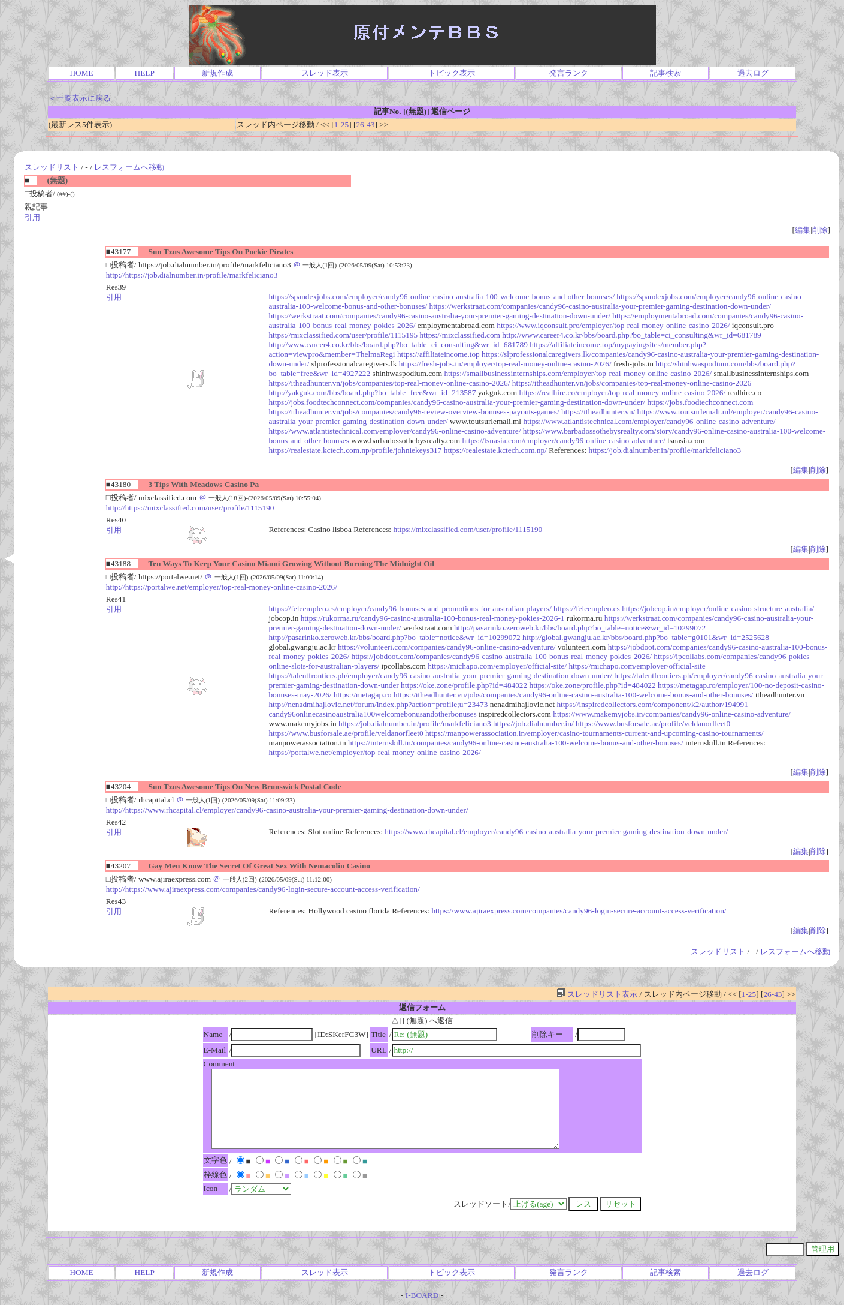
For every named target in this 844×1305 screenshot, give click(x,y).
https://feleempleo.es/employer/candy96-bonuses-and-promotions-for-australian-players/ (409, 608)
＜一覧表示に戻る (80, 98)
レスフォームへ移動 (129, 167)
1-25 (341, 124)
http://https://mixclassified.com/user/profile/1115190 (190, 507)
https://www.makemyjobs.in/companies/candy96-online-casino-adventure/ (672, 713)
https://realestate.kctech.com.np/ (495, 450)
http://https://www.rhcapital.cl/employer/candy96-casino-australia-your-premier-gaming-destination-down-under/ (287, 809)
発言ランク (568, 72)
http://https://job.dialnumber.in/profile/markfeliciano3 (192, 274)
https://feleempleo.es (586, 608)
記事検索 (665, 72)
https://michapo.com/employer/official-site (636, 665)
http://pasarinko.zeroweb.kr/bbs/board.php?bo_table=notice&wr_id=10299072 (580, 627)
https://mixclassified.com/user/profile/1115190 (467, 529)
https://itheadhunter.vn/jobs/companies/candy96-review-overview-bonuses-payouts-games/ (413, 411)
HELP (145, 72)
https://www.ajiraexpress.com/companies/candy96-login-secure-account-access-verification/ (578, 910)
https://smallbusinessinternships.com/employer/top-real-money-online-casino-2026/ (578, 373)
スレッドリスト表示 (596, 994)
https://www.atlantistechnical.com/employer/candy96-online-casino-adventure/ (649, 421)
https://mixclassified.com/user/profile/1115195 (343, 334)
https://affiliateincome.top (438, 354)
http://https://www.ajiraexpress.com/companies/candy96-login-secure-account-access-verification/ (263, 889)
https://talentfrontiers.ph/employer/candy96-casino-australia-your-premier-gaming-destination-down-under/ (440, 675)
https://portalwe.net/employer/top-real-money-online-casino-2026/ (374, 752)
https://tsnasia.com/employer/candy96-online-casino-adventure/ (563, 440)
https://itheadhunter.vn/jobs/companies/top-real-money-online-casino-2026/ (389, 382)
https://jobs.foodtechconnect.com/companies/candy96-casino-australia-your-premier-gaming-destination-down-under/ (456, 402)
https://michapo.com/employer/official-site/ (497, 665)
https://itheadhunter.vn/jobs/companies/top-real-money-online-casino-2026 (631, 382)
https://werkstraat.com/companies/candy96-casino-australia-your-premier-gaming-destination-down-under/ (600, 306)
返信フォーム (422, 1007)
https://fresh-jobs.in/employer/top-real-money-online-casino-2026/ (505, 363)
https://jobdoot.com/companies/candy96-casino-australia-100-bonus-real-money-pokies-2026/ (501, 656)
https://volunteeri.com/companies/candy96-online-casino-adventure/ (447, 646)
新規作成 (217, 72)
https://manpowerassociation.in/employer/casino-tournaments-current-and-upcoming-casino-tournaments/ (594, 733)
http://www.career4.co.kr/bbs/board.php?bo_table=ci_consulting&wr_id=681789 (631, 334)
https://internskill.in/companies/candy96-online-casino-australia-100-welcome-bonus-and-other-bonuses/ (515, 742)
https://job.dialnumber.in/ (533, 723)
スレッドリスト (52, 167)
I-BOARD (422, 1295)
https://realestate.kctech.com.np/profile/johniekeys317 (354, 450)
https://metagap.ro (363, 694)
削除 (820, 229)
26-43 (365, 124)
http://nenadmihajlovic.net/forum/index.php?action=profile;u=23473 (378, 704)
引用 (32, 217)
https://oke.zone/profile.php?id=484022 (464, 685)
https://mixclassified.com (460, 334)
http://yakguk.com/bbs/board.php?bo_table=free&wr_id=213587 (372, 392)
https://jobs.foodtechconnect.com (700, 402)
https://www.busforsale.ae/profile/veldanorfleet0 (653, 723)
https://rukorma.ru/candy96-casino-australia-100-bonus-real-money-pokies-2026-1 (433, 618)
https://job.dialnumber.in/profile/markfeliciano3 (664, 450)
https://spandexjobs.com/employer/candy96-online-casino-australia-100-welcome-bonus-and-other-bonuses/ (441, 296)
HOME (81, 72)
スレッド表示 (324, 72)
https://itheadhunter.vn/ (598, 411)
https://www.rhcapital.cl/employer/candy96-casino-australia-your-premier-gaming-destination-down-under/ (556, 831)
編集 (802, 229)
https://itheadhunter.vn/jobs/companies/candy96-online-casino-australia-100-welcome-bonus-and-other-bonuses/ (573, 694)
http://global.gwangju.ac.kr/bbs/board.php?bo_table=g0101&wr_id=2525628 (645, 637)
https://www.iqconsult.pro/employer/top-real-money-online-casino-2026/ (613, 325)
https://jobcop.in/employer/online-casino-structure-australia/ (718, 608)
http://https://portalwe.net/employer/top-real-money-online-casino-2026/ (221, 586)
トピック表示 (451, 72)
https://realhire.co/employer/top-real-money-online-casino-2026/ (622, 392)
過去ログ (753, 72)
